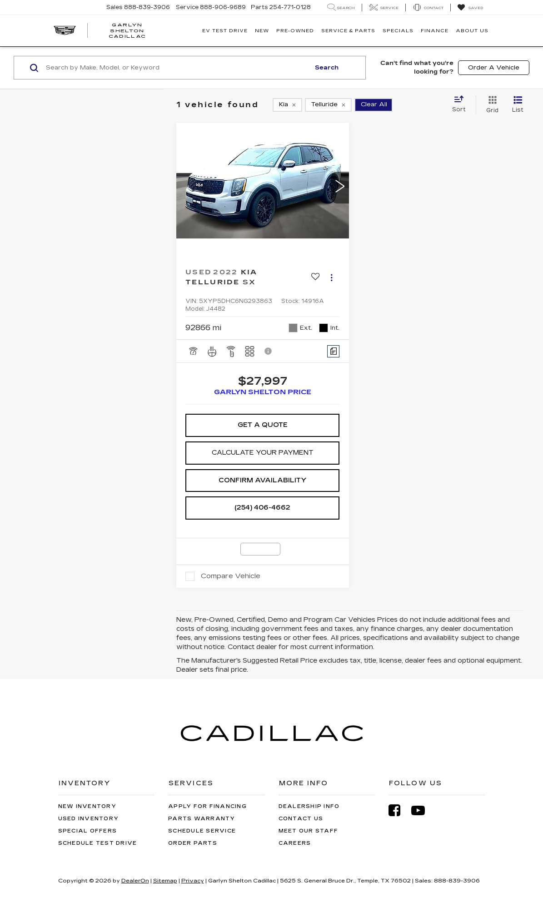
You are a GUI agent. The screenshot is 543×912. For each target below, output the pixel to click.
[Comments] (333, 351)
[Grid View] (490, 104)
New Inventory (87, 806)
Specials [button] (398, 31)
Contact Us (301, 819)
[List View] (517, 104)
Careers (295, 843)
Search (327, 67)
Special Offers (87, 831)
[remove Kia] (287, 105)
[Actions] (331, 277)
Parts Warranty (201, 819)
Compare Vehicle (230, 576)
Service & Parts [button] (348, 31)
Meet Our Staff (309, 831)
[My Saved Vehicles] (470, 8)
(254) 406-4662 (262, 507)
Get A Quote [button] (263, 425)
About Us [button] (472, 31)
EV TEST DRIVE (225, 31)
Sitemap (165, 880)
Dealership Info (309, 806)
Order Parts (192, 843)
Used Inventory (88, 819)
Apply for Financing (207, 806)
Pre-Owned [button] (295, 31)
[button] (340, 187)
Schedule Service (202, 831)
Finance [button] (434, 31)
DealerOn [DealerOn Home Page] (135, 880)
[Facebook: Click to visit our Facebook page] (399, 810)
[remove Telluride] (328, 105)
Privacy (192, 880)
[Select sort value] (462, 104)
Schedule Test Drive (97, 843)
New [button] (262, 31)
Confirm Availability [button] (263, 480)
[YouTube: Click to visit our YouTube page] (422, 810)
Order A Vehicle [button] (493, 67)
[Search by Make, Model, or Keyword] (177, 68)
